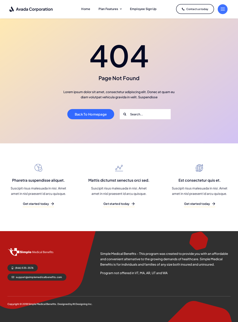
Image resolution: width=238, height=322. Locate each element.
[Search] (125, 113)
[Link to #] (223, 9)
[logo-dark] (31, 7)
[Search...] (145, 113)
